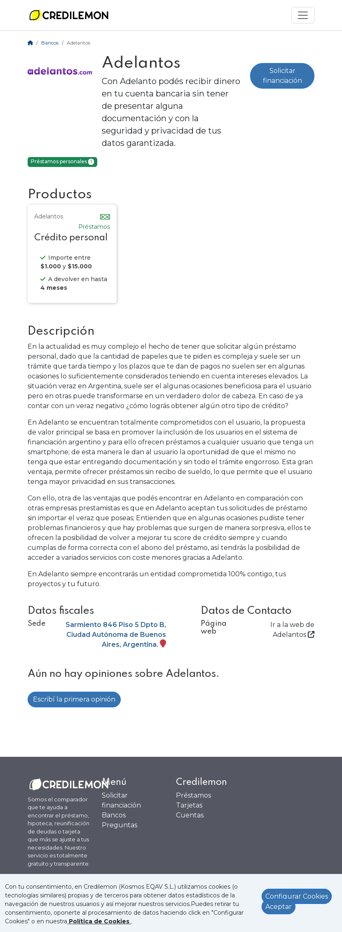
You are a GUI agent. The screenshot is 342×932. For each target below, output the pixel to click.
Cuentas (190, 815)
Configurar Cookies (296, 896)
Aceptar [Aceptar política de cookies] (278, 907)
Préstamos (193, 795)
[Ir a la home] (69, 15)
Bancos (50, 43)
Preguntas (119, 825)
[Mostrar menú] (302, 15)
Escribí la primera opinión (74, 699)
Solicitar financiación (282, 76)
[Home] (30, 43)
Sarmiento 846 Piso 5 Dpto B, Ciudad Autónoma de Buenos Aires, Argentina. (116, 634)
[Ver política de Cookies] (99, 921)
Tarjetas (189, 805)
